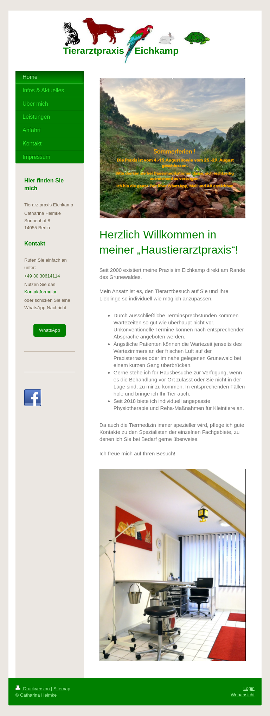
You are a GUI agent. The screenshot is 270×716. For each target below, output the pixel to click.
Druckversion (33, 688)
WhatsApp (49, 330)
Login (249, 688)
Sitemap (61, 688)
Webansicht (243, 694)
